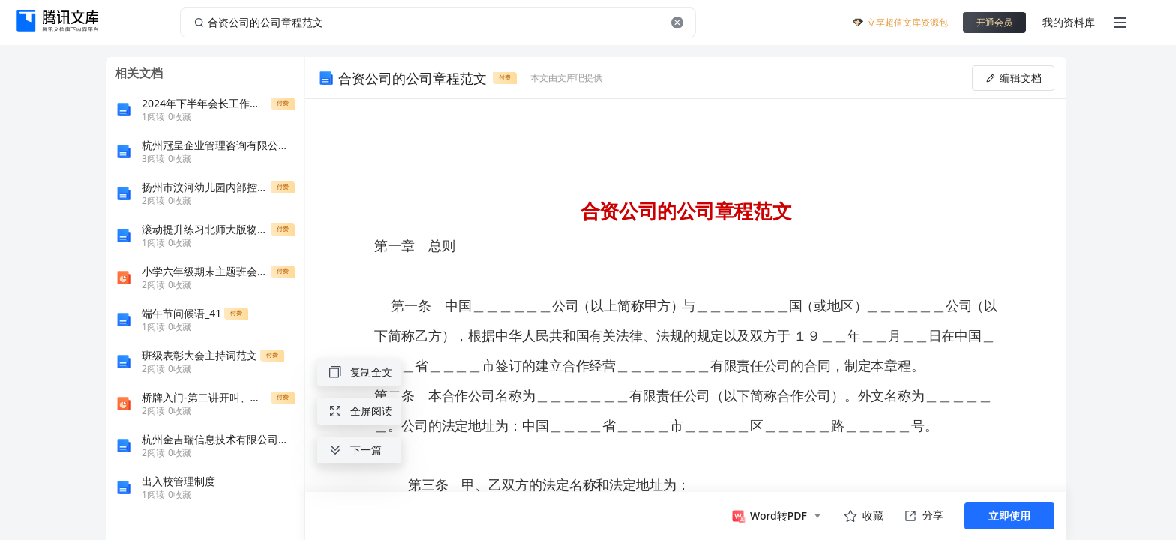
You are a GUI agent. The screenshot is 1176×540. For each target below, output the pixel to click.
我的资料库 (1068, 22)
